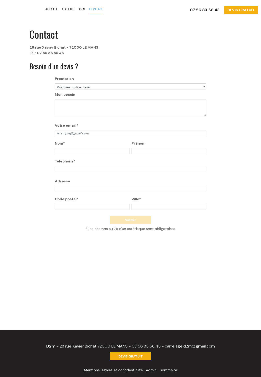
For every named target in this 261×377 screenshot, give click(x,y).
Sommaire (168, 370)
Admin (151, 370)
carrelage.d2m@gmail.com (190, 346)
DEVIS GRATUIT (241, 10)
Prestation (64, 78)
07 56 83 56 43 (146, 346)
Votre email (66, 125)
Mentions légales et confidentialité (113, 370)
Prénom (139, 143)
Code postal (67, 199)
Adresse (62, 181)
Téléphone (65, 161)
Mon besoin (65, 94)
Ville (136, 199)
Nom (60, 143)
